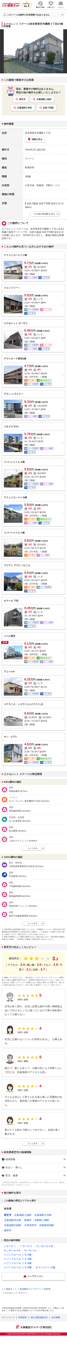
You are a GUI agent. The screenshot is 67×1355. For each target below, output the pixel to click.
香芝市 (22, 99)
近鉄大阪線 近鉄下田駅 (39, 203)
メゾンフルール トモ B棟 (18, 1263)
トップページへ (35, 1276)
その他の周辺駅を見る (44, 214)
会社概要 (56, 1317)
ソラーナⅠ (10, 1246)
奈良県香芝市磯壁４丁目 (38, 133)
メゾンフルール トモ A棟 (18, 1254)
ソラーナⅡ (26, 1246)
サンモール (30, 1250)
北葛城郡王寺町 (24, 108)
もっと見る (33, 1143)
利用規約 (22, 1317)
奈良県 (7, 1208)
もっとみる (33, 848)
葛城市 (28, 1220)
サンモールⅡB (44, 1246)
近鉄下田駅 (48, 108)
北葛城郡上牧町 (43, 99)
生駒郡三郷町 (41, 1220)
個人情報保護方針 (39, 1317)
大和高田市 (30, 1225)
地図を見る (35, 139)
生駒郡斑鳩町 (46, 1225)
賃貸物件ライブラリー (30, 1289)
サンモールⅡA (12, 1250)
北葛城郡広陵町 (12, 1225)
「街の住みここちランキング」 (36, 977)
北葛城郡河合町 (12, 1220)
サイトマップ (8, 1317)
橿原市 (7, 1230)
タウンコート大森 (45, 1267)
